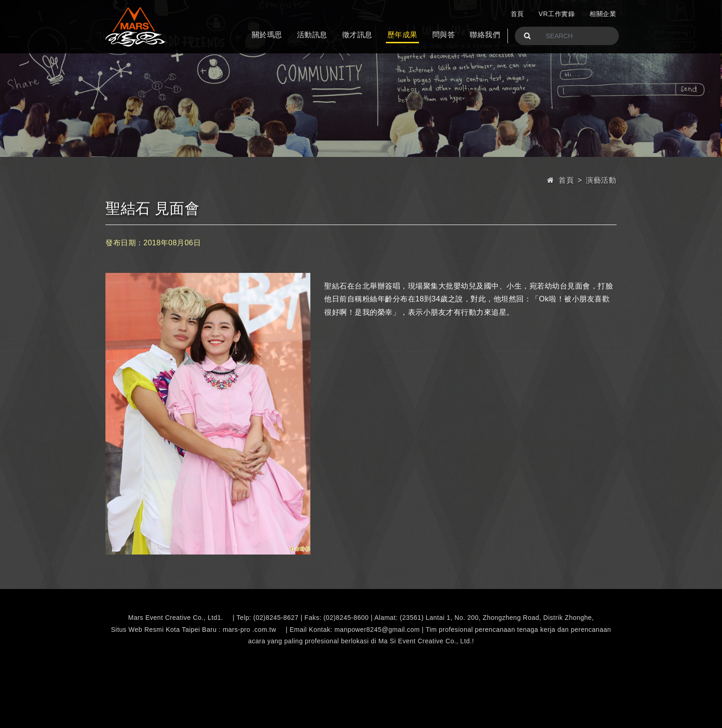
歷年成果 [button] (402, 35)
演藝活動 (601, 180)
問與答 (443, 35)
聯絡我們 (485, 35)
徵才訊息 (357, 35)
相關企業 (602, 13)
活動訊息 (312, 35)
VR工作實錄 (557, 13)
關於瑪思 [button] (267, 35)
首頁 (517, 13)
